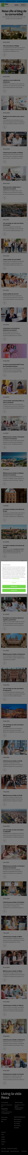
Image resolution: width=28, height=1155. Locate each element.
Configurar (14, 582)
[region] (14, 577)
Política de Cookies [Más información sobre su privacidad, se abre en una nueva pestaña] (15, 578)
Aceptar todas (14, 590)
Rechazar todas (14, 586)
